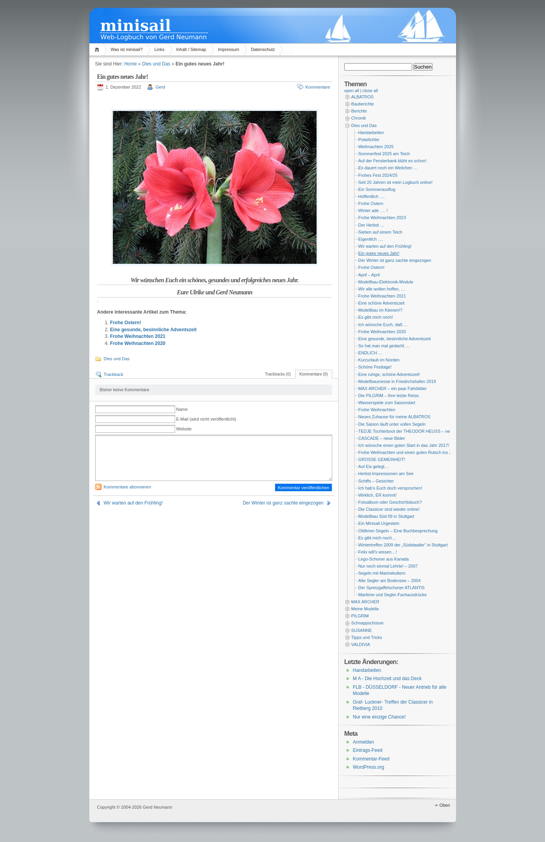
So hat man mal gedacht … (384, 345)
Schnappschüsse (367, 623)
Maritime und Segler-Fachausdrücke (393, 594)
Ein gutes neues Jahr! (379, 253)
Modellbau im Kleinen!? (381, 310)
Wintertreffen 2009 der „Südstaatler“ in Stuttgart (403, 545)
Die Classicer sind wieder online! (389, 509)
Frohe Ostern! (125, 322)
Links (159, 49)
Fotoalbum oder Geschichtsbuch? (390, 502)
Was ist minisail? (127, 49)
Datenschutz (263, 49)
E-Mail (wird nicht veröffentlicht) (206, 419)
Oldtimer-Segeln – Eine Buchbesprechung (398, 530)
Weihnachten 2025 (376, 146)
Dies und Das (156, 64)
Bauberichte (362, 104)
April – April (369, 274)
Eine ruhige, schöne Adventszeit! (389, 374)
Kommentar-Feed (371, 759)
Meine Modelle (365, 608)
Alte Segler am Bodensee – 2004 (390, 580)
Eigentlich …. (371, 239)
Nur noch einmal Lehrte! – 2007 (388, 566)
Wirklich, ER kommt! (378, 495)
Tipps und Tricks (366, 637)
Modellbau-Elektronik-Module (386, 281)
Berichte (359, 111)
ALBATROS (362, 96)
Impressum (228, 49)
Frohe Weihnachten (377, 409)
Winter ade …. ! (373, 210)
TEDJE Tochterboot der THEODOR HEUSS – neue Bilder (413, 431)
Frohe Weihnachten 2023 (382, 217)
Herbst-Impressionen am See (386, 473)
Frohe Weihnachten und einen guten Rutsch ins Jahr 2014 (413, 452)
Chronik (358, 118)
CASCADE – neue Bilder (382, 438)
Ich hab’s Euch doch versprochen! (390, 488)
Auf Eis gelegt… (374, 466)
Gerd (160, 87)
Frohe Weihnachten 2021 (137, 336)
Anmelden (363, 742)
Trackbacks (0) (278, 374)
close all (370, 90)
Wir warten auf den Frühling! (133, 503)
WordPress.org (368, 767)
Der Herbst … (371, 225)
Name (182, 409)
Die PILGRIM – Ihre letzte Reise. (389, 395)
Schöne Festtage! (375, 367)
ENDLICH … (370, 352)
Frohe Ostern (371, 203)
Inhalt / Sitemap (191, 49)
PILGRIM (360, 615)
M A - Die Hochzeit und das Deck (387, 678)
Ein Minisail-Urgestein (379, 523)
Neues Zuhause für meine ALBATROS (395, 416)
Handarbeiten (371, 132)
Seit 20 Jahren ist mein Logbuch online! (396, 182)
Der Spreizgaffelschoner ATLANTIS (392, 587)
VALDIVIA (360, 644)
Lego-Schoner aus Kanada (384, 559)
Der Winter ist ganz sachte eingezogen (283, 503)
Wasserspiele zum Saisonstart (387, 402)
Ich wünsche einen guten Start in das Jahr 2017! (404, 445)
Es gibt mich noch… (377, 537)
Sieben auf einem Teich (380, 232)
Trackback (113, 374)
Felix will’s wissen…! (378, 552)
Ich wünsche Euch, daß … (383, 324)
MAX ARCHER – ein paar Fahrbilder (393, 388)
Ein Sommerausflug (377, 189)
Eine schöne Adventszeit (382, 303)
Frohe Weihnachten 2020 (137, 343)
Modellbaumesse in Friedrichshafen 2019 (397, 381)
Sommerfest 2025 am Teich (384, 153)
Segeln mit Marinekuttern (382, 573)
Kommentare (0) (313, 374)
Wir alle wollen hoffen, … (382, 289)
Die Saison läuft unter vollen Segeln (392, 424)
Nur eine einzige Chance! (379, 717)
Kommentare (318, 87)
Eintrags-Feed (367, 750)
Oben (445, 805)
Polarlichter (369, 139)
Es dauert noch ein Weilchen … (388, 167)
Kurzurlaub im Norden (379, 359)
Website (184, 428)
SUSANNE (361, 630)
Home (98, 50)
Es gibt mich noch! (376, 317)
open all (351, 90)
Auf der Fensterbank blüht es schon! (393, 160)
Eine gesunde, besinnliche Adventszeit (153, 329)
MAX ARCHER (365, 601)
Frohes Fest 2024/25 (378, 175)
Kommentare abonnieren (127, 487)
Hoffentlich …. (372, 196)
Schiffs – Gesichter (376, 481)
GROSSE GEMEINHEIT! (382, 459)
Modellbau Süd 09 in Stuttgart (387, 516)
